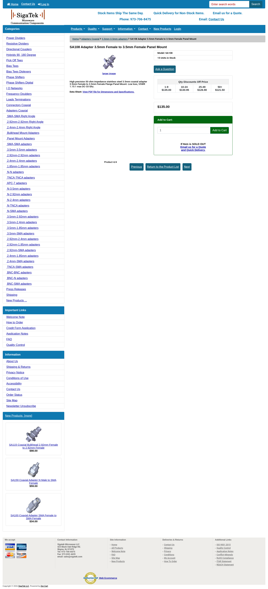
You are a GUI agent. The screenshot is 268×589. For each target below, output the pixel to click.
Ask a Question (164, 69)
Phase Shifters (15, 77)
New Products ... (16, 300)
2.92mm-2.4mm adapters (22, 238)
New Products (162, 29)
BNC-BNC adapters (19, 272)
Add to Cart (220, 130)
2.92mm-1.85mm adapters (23, 244)
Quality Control (15, 344)
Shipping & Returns (18, 366)
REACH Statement (225, 565)
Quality (92, 29)
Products (77, 29)
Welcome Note (15, 316)
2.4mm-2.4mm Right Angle (23, 127)
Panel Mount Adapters (20, 138)
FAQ (9, 339)
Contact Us (28, 4)
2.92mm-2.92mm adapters (23, 155)
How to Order (14, 322)
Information (125, 29)
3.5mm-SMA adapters (20, 233)
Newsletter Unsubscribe (21, 406)
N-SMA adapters (17, 211)
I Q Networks (14, 88)
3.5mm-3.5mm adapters (115, 38)
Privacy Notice (15, 372)
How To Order (170, 561)
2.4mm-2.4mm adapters (21, 160)
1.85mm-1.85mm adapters (23, 166)
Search (256, 4)
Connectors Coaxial (18, 105)
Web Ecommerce (108, 578)
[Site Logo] (46, 16)
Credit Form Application (20, 328)
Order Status (14, 394)
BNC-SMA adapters (19, 283)
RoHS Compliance (225, 558)
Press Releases (16, 289)
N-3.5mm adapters (18, 188)
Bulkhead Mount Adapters (22, 132)
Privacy (167, 551)
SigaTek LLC (23, 586)
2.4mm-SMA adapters (20, 261)
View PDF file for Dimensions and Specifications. (108, 91)
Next (187, 166)
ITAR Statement (224, 561)
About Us (12, 361)
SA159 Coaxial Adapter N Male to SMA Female (33, 472)
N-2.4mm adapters (18, 199)
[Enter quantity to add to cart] (183, 130)
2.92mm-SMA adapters (21, 250)
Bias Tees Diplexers (18, 71)
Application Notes (17, 333)
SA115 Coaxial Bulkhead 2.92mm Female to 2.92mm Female (33, 437)
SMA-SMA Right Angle (20, 116)
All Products (117, 548)
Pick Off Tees (14, 60)
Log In (43, 4)
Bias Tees (12, 65)
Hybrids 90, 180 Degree (21, 54)
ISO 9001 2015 (224, 545)
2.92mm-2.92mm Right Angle (25, 121)
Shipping (11, 294)
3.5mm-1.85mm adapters (22, 227)
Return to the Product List (163, 166)
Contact (143, 29)
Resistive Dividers (17, 43)
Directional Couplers (19, 49)
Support (107, 29)
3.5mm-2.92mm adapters (22, 216)
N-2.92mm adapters (19, 194)
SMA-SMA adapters (19, 144)
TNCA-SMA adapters (19, 266)
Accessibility (14, 383)
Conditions (169, 555)
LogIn (177, 29)
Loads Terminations (18, 99)
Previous (136, 166)
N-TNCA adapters (17, 205)
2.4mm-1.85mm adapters (22, 255)
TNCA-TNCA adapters (20, 177)
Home (12, 4)
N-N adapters (15, 172)
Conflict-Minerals (225, 555)
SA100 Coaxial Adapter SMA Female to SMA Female (34, 508)
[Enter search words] (229, 4)
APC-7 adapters (16, 183)
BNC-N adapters (17, 278)
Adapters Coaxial (90, 38)
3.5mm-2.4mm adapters (21, 222)
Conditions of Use (17, 378)
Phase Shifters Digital (19, 82)
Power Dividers (15, 38)
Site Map (11, 400)
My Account (169, 558)
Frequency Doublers (19, 93)
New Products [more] (18, 415)
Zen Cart (44, 586)
